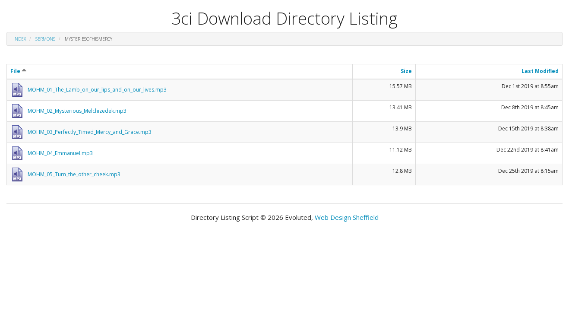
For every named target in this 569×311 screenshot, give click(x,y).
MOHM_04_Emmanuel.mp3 (60, 153)
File (18, 71)
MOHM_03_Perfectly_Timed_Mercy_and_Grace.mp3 (90, 132)
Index (19, 39)
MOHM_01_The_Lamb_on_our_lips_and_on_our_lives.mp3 (97, 89)
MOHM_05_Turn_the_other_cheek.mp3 (74, 174)
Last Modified (540, 71)
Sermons (45, 39)
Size (406, 71)
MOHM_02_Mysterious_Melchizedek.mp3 (77, 110)
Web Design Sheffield (347, 217)
